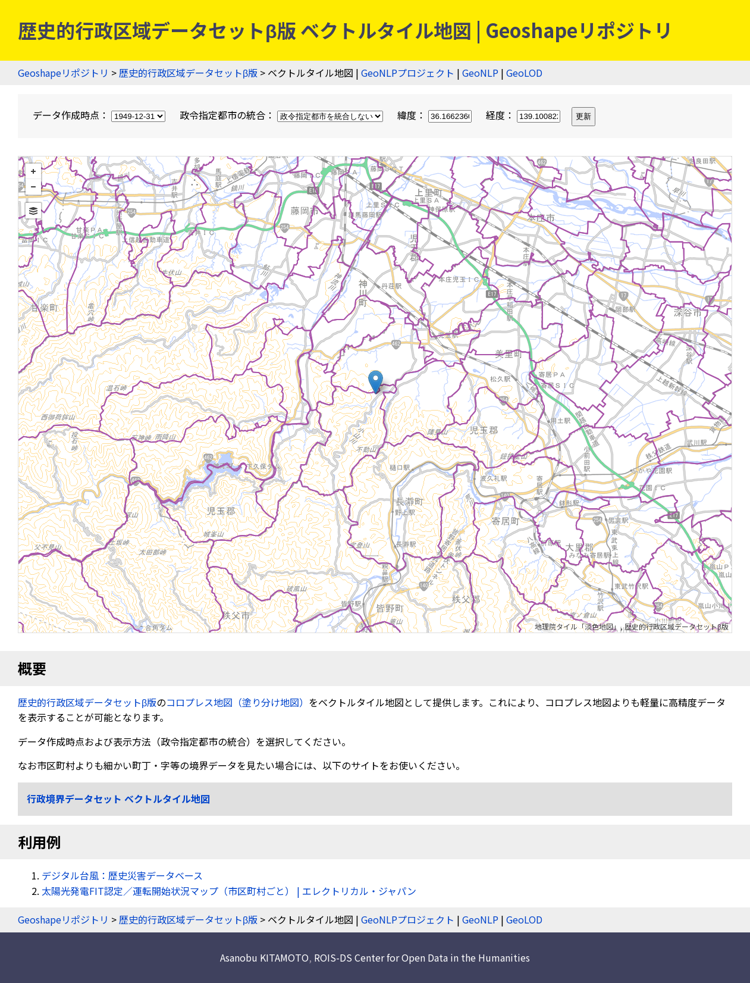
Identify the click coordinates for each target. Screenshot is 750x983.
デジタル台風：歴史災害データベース (122, 875)
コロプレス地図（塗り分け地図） (237, 702)
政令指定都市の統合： (282, 115)
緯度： (435, 115)
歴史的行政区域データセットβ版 (188, 72)
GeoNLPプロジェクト (407, 72)
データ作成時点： (100, 115)
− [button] (33, 187)
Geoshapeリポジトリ (63, 72)
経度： (524, 115)
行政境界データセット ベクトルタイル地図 (118, 798)
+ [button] (33, 171)
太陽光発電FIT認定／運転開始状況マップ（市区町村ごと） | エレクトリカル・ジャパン (229, 891)
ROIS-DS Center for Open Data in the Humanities (422, 957)
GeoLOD (524, 72)
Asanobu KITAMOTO (264, 957)
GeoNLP (480, 72)
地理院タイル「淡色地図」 (577, 626)
